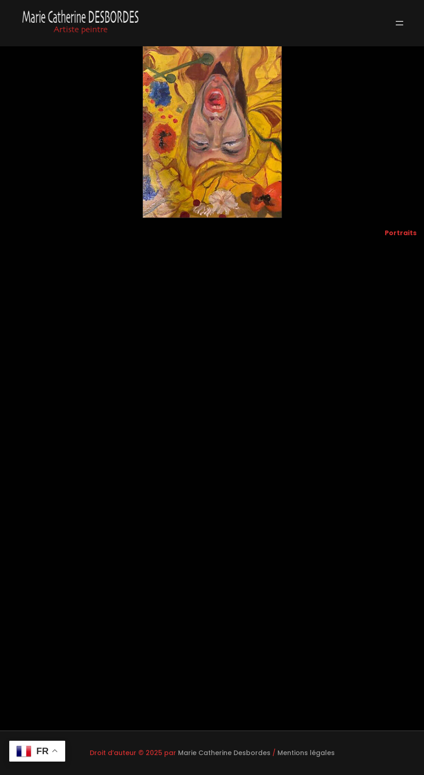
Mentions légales (306, 752)
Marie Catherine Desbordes (224, 752)
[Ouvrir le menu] (399, 23)
